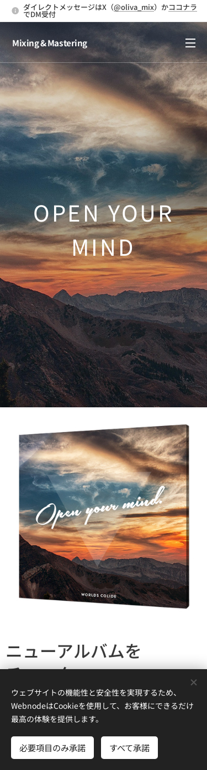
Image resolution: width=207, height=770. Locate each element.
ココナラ (182, 7)
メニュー (190, 43)
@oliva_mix (134, 7)
